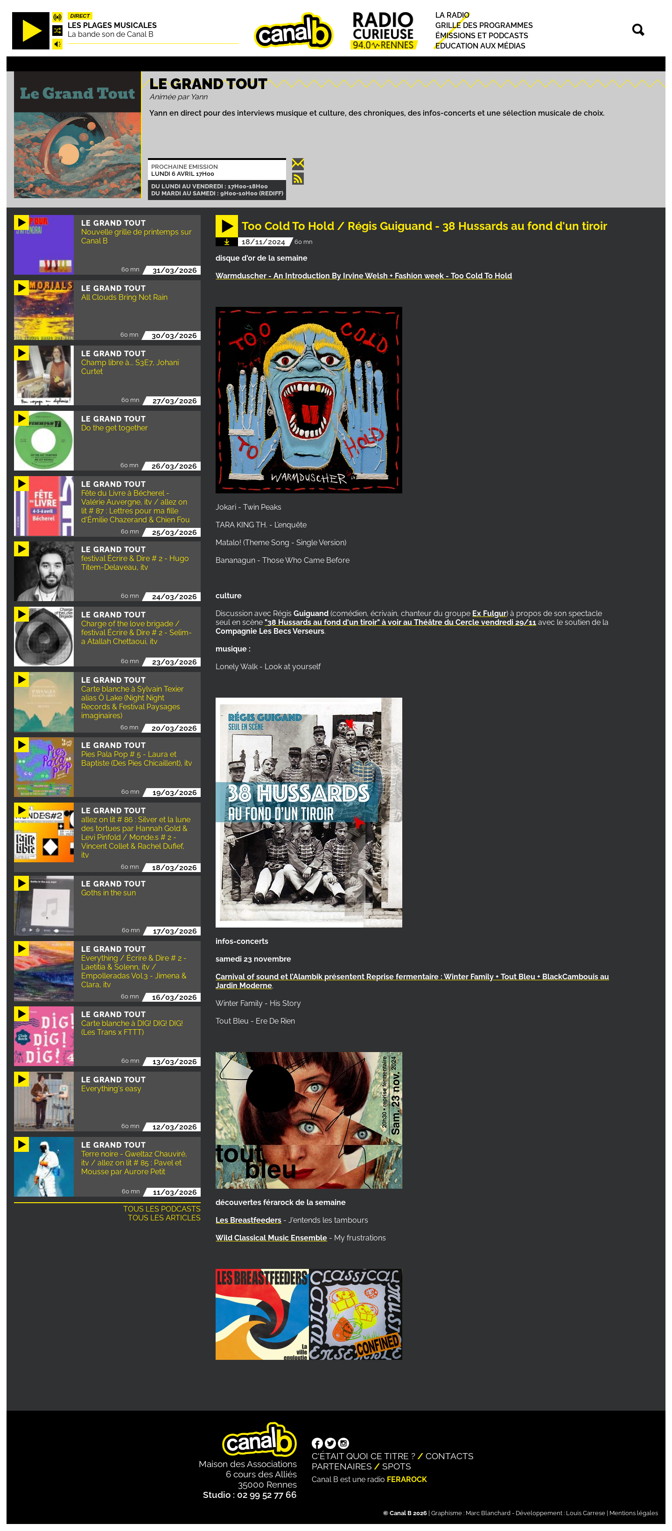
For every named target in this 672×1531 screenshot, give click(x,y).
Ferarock (407, 1479)
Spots (396, 1466)
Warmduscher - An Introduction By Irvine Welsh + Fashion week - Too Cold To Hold (364, 275)
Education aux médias (480, 46)
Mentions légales (633, 1513)
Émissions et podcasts (481, 35)
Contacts (450, 1456)
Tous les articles (164, 1217)
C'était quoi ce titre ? (363, 1456)
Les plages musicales (112, 25)
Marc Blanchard (488, 1513)
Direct (80, 16)
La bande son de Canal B (111, 34)
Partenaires (342, 1466)
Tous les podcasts (162, 1209)
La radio (452, 15)
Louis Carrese (585, 1513)
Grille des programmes (484, 25)
